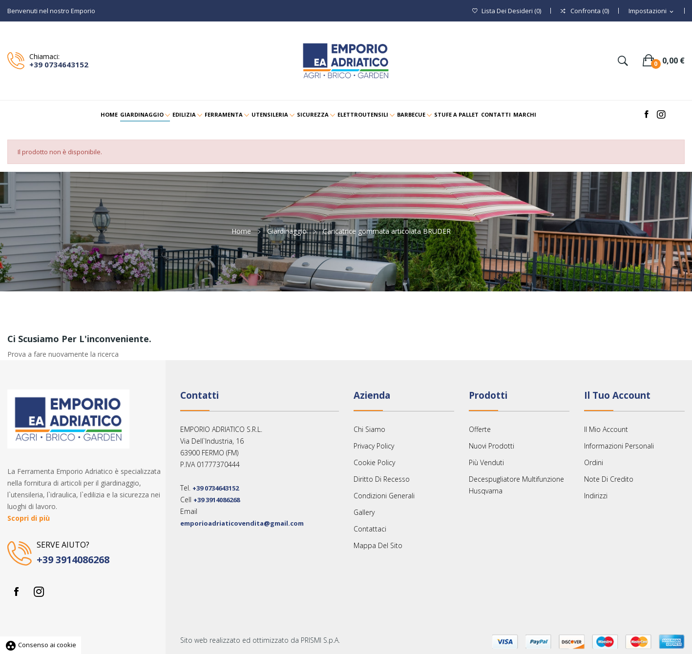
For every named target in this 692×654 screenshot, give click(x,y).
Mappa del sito (378, 545)
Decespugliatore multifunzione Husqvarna (516, 484)
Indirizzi (596, 495)
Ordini (593, 462)
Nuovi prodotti (491, 445)
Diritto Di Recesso (382, 479)
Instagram (38, 591)
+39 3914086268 (73, 559)
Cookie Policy (374, 462)
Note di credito (608, 479)
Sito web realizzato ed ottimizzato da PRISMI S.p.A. (260, 640)
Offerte (480, 429)
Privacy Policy (374, 445)
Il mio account (606, 429)
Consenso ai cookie (40, 644)
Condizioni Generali (384, 495)
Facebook (16, 591)
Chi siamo (369, 429)
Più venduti (486, 462)
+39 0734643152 (58, 64)
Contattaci (370, 528)
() (506, 11)
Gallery (364, 512)
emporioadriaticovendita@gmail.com (242, 523)
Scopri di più (28, 518)
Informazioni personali (619, 445)
